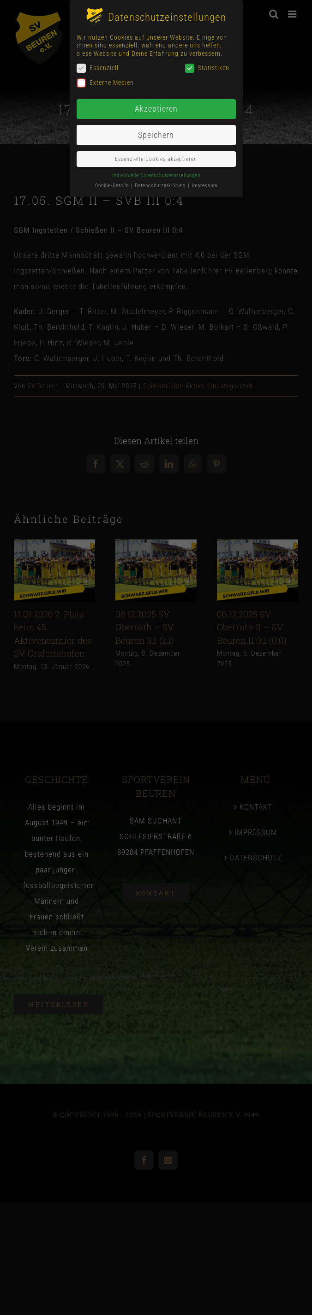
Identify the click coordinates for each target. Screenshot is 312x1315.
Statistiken (207, 68)
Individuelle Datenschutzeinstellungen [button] (156, 175)
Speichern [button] (156, 135)
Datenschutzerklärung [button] (161, 186)
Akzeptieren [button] (156, 108)
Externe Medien (105, 82)
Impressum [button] (204, 186)
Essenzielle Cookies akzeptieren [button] (156, 159)
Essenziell (98, 68)
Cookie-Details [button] (112, 186)
